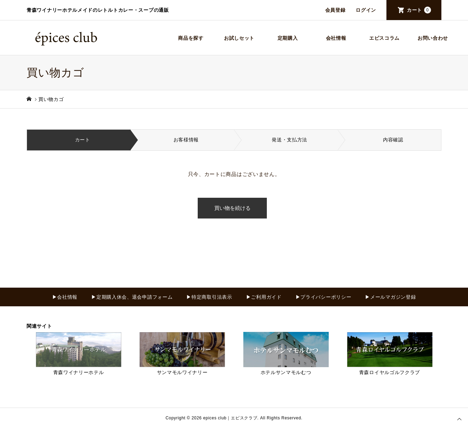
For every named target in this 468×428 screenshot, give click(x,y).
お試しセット (239, 38)
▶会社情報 (65, 297)
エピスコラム (384, 38)
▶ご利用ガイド (264, 297)
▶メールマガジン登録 (390, 297)
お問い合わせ (433, 38)
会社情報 (336, 38)
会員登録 (335, 10)
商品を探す (191, 38)
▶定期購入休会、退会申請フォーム (131, 297)
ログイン (366, 10)
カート (419, 10)
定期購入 (288, 38)
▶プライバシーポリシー (324, 297)
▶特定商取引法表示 (209, 297)
